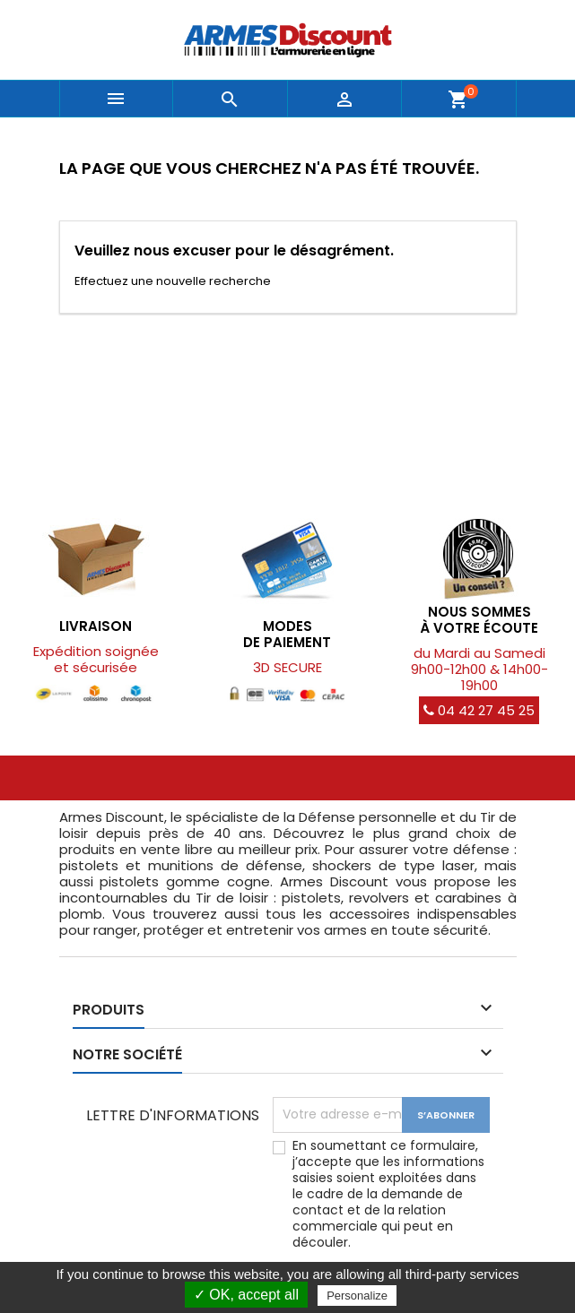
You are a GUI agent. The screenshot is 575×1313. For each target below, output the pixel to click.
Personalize (357, 1295)
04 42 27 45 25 (479, 710)
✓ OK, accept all (246, 1294)
